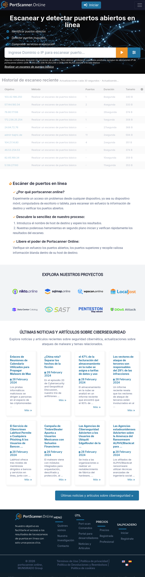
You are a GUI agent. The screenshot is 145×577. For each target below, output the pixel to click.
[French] (126, 564)
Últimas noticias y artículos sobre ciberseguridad (97, 495)
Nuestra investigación (65, 538)
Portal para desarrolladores (88, 536)
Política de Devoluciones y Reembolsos (82, 564)
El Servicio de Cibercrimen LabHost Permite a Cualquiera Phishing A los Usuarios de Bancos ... (20, 436)
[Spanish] (130, 561)
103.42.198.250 (13, 96)
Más (28, 410)
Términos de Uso (67, 561)
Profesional (107, 541)
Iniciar (91, 5)
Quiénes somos (62, 528)
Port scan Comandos (85, 526)
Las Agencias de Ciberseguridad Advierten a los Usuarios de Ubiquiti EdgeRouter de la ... (90, 436)
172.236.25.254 (13, 119)
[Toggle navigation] (139, 5)
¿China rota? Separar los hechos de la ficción (52, 362)
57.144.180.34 (12, 104)
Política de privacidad (94, 561)
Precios (104, 530)
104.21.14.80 (12, 142)
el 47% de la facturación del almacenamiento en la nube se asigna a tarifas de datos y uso (89, 365)
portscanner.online (30, 564)
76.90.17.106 (11, 112)
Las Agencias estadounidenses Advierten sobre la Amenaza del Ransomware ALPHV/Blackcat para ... (124, 436)
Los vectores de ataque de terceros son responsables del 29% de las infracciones (123, 365)
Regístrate (127, 538)
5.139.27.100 (11, 165)
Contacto (63, 545)
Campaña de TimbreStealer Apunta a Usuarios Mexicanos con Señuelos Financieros (54, 436)
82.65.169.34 (12, 157)
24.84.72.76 (11, 127)
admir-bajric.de (13, 134)
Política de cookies (83, 568)
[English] (123, 561)
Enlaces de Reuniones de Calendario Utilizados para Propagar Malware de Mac (20, 365)
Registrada (106, 535)
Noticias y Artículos (85, 546)
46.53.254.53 (12, 149)
